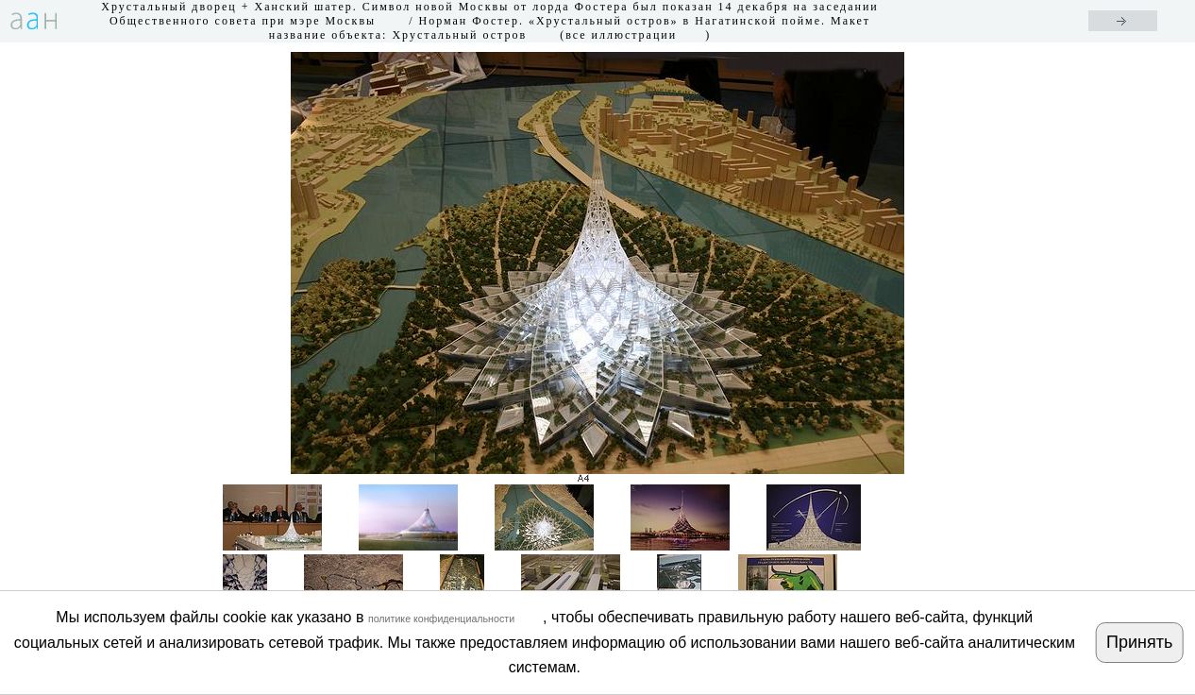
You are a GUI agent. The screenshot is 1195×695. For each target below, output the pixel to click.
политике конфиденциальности (441, 618)
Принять (1139, 642)
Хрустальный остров (459, 35)
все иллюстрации (621, 35)
